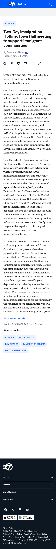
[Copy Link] (39, 63)
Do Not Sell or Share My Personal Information (21, 531)
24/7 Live (22, 4)
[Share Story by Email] (32, 63)
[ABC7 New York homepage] (12, 4)
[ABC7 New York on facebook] (6, 510)
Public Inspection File (41, 537)
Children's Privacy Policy (12, 534)
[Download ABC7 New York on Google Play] (26, 517)
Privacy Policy (8, 528)
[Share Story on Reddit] (18, 63)
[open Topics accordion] (28, 477)
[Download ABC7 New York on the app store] (10, 517)
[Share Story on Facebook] (4, 63)
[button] (4, 4)
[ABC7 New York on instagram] (20, 510)
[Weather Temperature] (41, 4)
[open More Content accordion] (28, 492)
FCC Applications (9, 540)
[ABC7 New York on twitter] (13, 510)
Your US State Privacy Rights (35, 534)
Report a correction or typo (15, 318)
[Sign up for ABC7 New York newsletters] (27, 510)
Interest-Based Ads (23, 537)
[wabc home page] (8, 466)
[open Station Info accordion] (28, 499)
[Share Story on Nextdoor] (25, 63)
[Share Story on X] (11, 63)
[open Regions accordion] (28, 485)
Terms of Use (8, 537)
